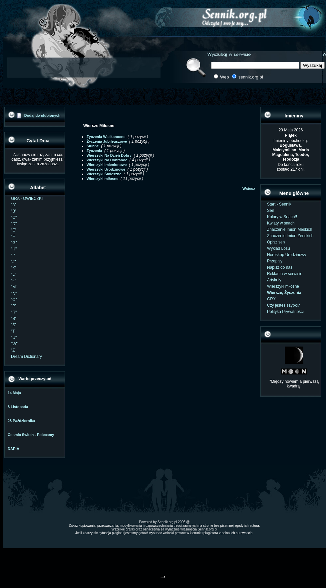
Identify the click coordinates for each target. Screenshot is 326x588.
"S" (14, 318)
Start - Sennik (279, 204)
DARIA (13, 449)
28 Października (21, 421)
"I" (13, 255)
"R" (14, 312)
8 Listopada (18, 407)
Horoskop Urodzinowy (286, 254)
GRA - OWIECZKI (27, 198)
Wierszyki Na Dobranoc (107, 160)
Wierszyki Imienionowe (107, 165)
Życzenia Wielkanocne (106, 137)
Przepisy (274, 261)
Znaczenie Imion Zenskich (290, 235)
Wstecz (248, 189)
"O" (14, 299)
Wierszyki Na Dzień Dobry (109, 155)
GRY (271, 299)
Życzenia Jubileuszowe (107, 141)
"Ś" (14, 325)
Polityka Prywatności (285, 311)
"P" (14, 306)
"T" (13, 331)
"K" (14, 268)
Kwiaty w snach (281, 223)
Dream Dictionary (26, 356)
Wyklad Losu (278, 248)
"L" (13, 274)
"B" (14, 211)
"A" (14, 205)
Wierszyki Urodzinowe (106, 169)
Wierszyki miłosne (102, 179)
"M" (14, 287)
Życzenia (94, 151)
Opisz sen (276, 242)
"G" (14, 242)
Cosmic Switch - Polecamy (31, 435)
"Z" (13, 350)
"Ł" (13, 280)
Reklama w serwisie (284, 273)
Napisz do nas (279, 267)
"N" (14, 293)
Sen (270, 210)
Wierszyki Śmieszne (104, 174)
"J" (13, 261)
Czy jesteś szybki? (283, 305)
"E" (14, 230)
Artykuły (274, 280)
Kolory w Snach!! (282, 217)
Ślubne (93, 146)
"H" (14, 249)
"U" (14, 337)
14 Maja (14, 393)
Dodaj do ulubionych (42, 115)
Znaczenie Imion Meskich (289, 229)
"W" (14, 344)
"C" (14, 217)
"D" (14, 223)
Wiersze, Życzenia (284, 292)
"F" (13, 236)
